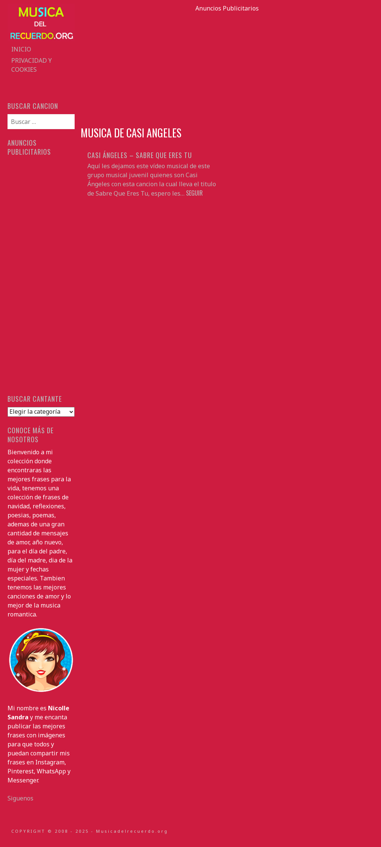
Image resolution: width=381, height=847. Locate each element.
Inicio (21, 49)
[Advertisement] (227, 65)
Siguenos (20, 798)
